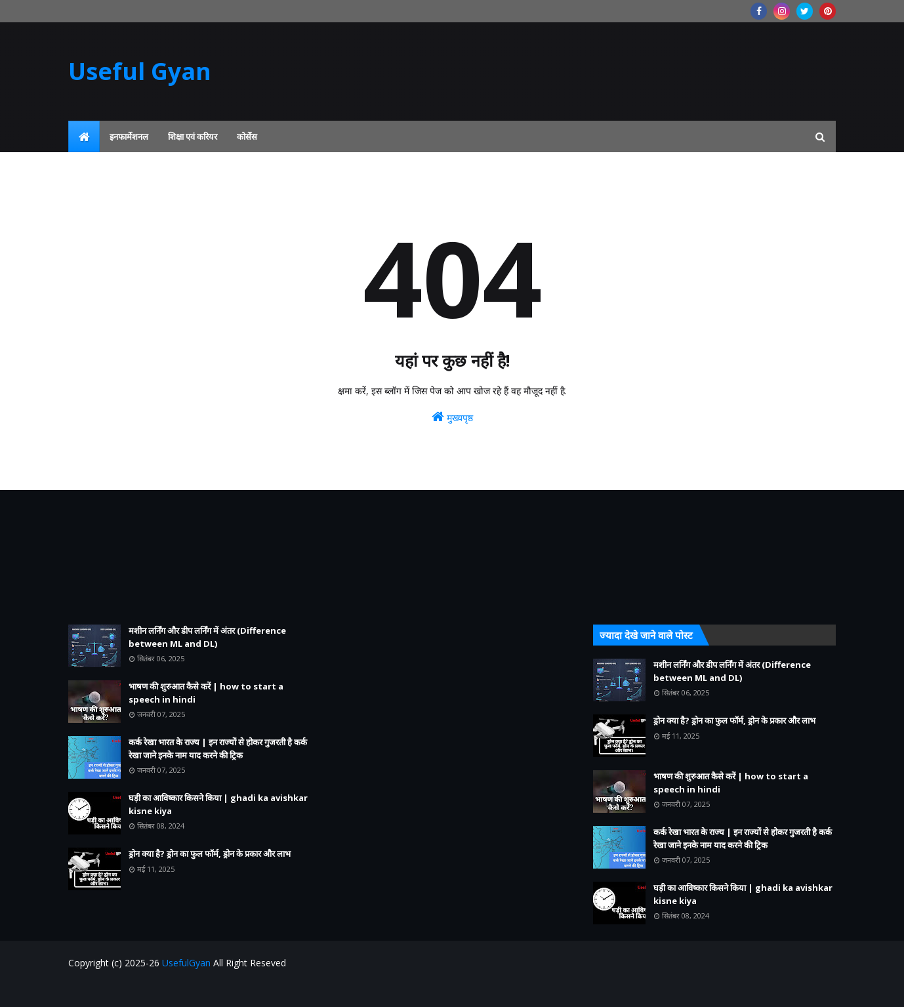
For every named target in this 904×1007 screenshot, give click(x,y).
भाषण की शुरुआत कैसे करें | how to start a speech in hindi (206, 692)
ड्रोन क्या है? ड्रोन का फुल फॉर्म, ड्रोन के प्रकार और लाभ (210, 853)
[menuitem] (84, 136)
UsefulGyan (186, 962)
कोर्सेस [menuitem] (247, 136)
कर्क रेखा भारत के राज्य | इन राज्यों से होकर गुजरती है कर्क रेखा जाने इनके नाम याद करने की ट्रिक (218, 748)
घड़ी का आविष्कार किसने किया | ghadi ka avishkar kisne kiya (218, 804)
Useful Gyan (139, 71)
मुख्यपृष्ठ (452, 417)
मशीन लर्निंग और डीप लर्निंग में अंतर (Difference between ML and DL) (207, 637)
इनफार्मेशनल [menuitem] (129, 136)
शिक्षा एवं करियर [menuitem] (192, 136)
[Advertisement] (189, 557)
